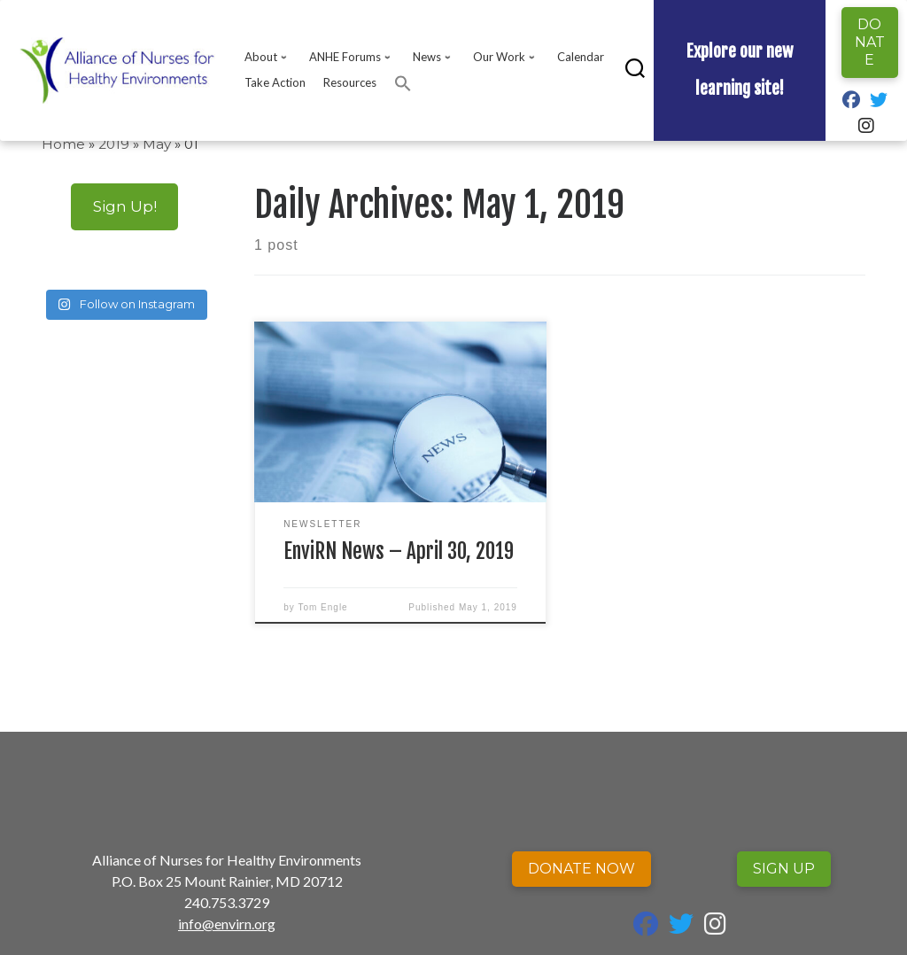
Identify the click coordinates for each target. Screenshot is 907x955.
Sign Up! (125, 206)
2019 (113, 144)
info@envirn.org (226, 923)
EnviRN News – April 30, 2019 (398, 551)
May (157, 144)
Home (63, 144)
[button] (403, 83)
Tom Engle (322, 607)
